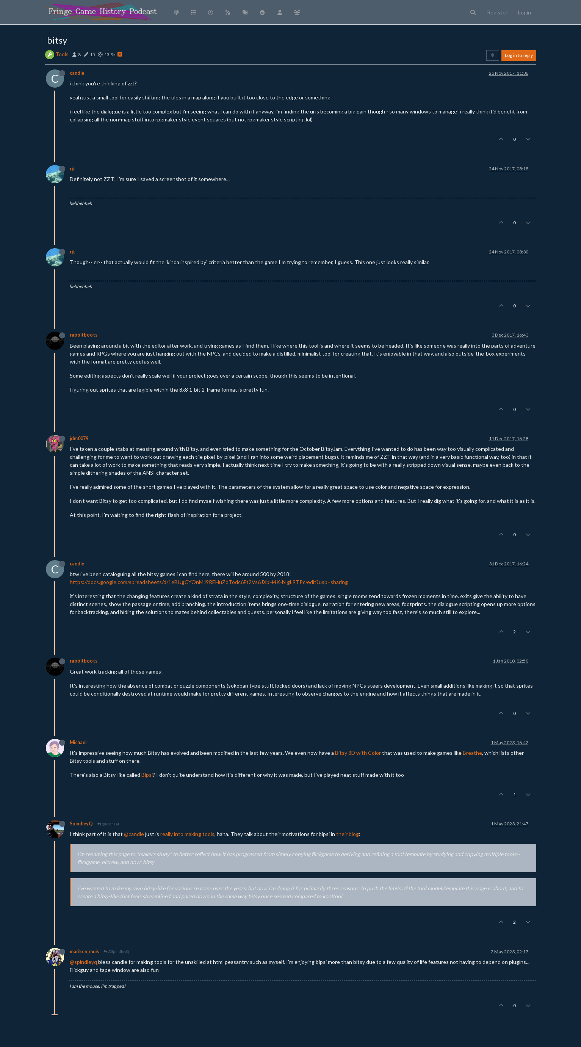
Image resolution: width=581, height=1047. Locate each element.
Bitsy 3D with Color (358, 752)
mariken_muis (84, 951)
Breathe (472, 752)
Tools (62, 54)
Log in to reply (519, 55)
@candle (134, 834)
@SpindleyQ (116, 951)
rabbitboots (83, 335)
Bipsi (147, 774)
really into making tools (187, 834)
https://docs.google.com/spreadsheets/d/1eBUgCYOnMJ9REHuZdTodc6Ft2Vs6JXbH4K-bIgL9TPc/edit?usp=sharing (209, 582)
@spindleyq (83, 962)
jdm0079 (79, 438)
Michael (78, 742)
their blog (347, 834)
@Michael (108, 824)
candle (77, 73)
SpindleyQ (81, 824)
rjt (72, 169)
